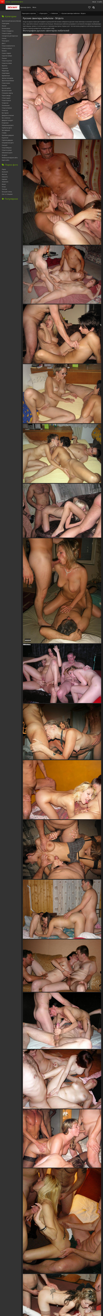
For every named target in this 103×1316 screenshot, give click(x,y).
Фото (34, 7)
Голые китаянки (7, 108)
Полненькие (6, 105)
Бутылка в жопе (7, 90)
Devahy (12, 7)
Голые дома (5, 23)
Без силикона (6, 118)
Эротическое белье (8, 80)
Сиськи (4, 38)
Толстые (4, 189)
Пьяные (4, 58)
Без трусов (5, 113)
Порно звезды (6, 95)
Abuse (94, 2)
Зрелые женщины (7, 78)
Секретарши (6, 73)
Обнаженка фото (7, 153)
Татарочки (5, 103)
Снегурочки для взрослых (10, 36)
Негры (4, 187)
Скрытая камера (7, 56)
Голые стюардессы (7, 31)
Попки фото (5, 41)
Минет (4, 184)
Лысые (4, 26)
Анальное (5, 172)
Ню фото (4, 155)
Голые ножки (6, 83)
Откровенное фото (8, 143)
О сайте (99, 2)
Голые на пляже (7, 63)
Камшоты (5, 177)
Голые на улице (7, 150)
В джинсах (5, 138)
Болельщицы (6, 28)
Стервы (4, 133)
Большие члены (7, 192)
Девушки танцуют (7, 120)
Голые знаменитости (8, 46)
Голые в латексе (7, 48)
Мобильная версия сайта (10, 157)
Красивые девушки (8, 135)
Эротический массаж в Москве (11, 21)
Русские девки (6, 88)
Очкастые (5, 110)
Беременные (6, 75)
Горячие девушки (7, 140)
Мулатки (4, 66)
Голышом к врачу (7, 93)
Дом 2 (3, 43)
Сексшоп (4, 145)
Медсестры (5, 71)
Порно (4, 169)
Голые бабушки (7, 148)
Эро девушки (6, 130)
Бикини (4, 51)
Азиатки (4, 85)
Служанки (5, 68)
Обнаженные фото (7, 125)
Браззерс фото (25, 7)
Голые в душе (6, 98)
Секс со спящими (7, 194)
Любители (5, 182)
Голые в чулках (6, 33)
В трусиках (5, 123)
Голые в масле (6, 100)
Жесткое (4, 174)
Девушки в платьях (8, 115)
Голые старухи (6, 53)
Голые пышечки (7, 61)
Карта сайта (5, 160)
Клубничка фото (7, 128)
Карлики (4, 179)
